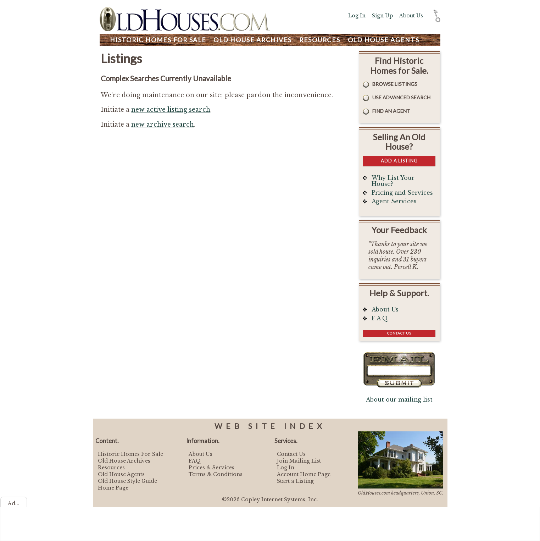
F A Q (380, 318)
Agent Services (394, 201)
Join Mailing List (299, 461)
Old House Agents (121, 474)
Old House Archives (124, 461)
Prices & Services (211, 467)
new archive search (162, 124)
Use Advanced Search (401, 97)
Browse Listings (394, 84)
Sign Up (382, 15)
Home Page (113, 488)
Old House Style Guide (127, 481)
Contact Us (399, 333)
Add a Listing (399, 161)
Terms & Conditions (216, 474)
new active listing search (170, 110)
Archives (252, 40)
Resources (319, 40)
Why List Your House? (393, 181)
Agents (383, 40)
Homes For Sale (158, 40)
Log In (357, 15)
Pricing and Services (402, 193)
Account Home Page (303, 474)
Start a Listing (295, 481)
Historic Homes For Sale (130, 454)
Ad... (14, 503)
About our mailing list (399, 399)
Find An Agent (391, 111)
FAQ (195, 461)
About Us (411, 15)
